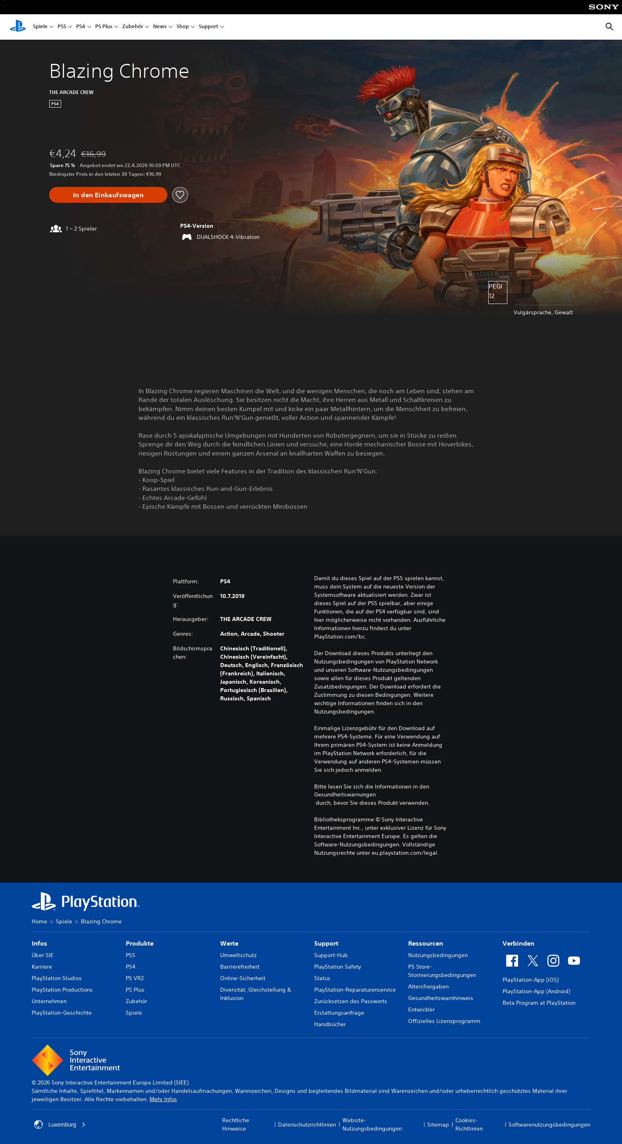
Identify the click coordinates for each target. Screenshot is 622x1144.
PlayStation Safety (337, 966)
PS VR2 (135, 978)
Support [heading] (326, 943)
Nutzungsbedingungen (438, 955)
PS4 (80, 27)
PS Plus (103, 27)
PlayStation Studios (57, 978)
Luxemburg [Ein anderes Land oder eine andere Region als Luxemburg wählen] (60, 1124)
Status (322, 978)
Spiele (40, 27)
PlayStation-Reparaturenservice (355, 989)
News (160, 27)
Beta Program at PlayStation (539, 1002)
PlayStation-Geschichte (62, 1012)
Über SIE (43, 955)
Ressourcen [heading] (425, 943)
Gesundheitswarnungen (345, 794)
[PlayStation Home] (18, 27)
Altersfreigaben (428, 986)
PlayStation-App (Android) (536, 991)
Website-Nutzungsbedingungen (372, 1124)
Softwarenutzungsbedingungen (549, 1124)
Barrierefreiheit (239, 966)
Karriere (42, 966)
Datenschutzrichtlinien (307, 1124)
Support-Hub (331, 955)
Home (39, 921)
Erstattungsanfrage (339, 1012)
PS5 (62, 27)
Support (208, 27)
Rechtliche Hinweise (235, 1124)
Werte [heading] (229, 943)
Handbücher (330, 1024)
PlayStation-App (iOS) (531, 979)
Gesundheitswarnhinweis (440, 998)
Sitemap (438, 1124)
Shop (183, 27)
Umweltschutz (238, 955)
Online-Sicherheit (242, 978)
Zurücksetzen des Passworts (350, 1001)
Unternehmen (49, 1001)
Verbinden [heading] (518, 943)
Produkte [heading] (140, 943)
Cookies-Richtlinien (469, 1124)
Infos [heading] (39, 943)
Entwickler (421, 1009)
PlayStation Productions (62, 989)
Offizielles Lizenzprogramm (444, 1021)
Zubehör (132, 27)
